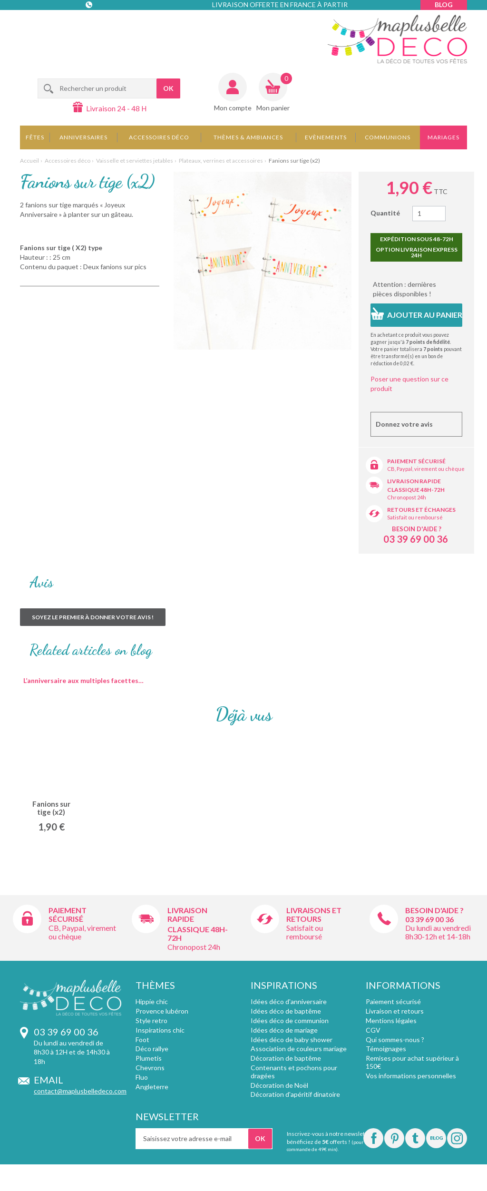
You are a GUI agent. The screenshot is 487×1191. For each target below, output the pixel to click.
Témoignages (386, 1049)
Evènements (326, 137)
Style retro (151, 1020)
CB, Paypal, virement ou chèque (426, 469)
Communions (387, 137)
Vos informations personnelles (411, 1076)
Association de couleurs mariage (299, 1049)
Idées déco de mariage (284, 1030)
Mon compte (233, 108)
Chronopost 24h (406, 497)
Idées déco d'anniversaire (289, 1001)
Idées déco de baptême (286, 1011)
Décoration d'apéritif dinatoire (295, 1094)
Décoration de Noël (279, 1085)
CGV (373, 1030)
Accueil (29, 160)
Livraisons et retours (313, 914)
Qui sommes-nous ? (395, 1039)
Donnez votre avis (404, 424)
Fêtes (35, 137)
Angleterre (152, 1087)
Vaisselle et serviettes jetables (134, 160)
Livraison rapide (414, 481)
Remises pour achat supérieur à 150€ (412, 1062)
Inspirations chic (160, 1030)
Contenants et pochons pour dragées (294, 1072)
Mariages (443, 137)
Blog (444, 4)
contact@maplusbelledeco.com (80, 1091)
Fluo (142, 1077)
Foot (142, 1039)
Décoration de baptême (286, 1058)
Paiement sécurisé (416, 461)
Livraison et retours (395, 1011)
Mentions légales (391, 1020)
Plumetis (149, 1058)
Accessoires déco (159, 137)
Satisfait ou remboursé (415, 517)
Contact (90, 24)
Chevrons (150, 1068)
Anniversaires (83, 137)
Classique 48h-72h (416, 489)
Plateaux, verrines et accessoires (221, 160)
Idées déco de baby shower (291, 1039)
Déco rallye (152, 1049)
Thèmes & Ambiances (248, 137)
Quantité (385, 213)
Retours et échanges (421, 509)
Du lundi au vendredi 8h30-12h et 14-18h (438, 932)
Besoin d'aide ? (416, 529)
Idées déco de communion (290, 1020)
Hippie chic (152, 1001)
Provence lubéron (162, 1011)
